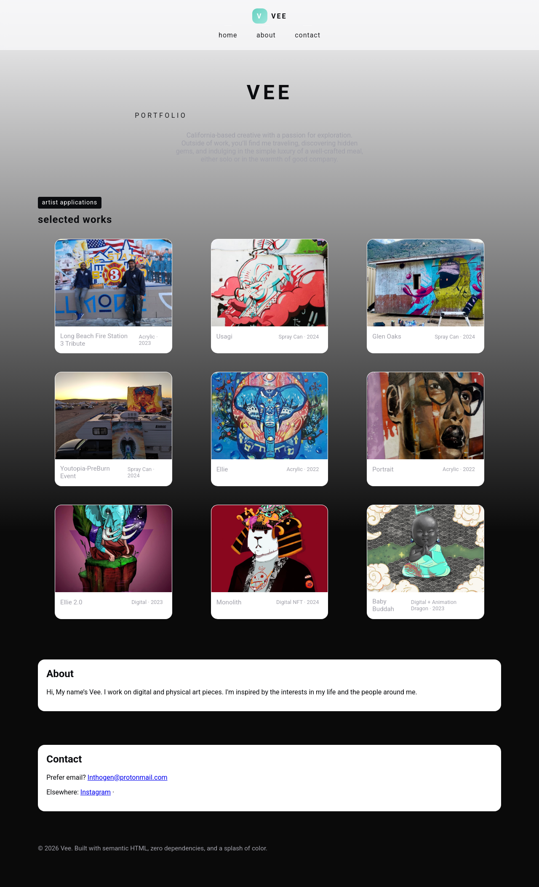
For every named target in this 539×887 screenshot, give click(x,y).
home (228, 35)
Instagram (95, 792)
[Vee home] (269, 16)
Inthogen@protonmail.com (128, 777)
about (266, 35)
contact (307, 35)
